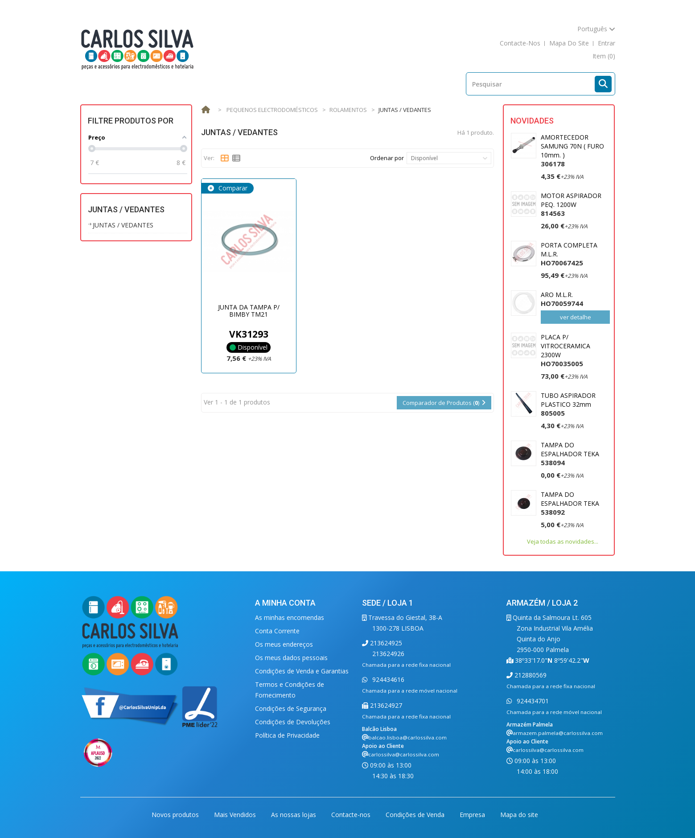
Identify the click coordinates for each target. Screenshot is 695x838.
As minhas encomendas (289, 617)
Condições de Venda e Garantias (302, 671)
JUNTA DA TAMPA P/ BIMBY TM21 (249, 310)
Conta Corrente (277, 631)
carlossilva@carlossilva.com (403, 754)
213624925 (385, 643)
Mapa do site (519, 814)
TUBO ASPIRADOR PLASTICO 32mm (568, 404)
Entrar (606, 43)
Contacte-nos (351, 814)
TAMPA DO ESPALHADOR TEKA (570, 454)
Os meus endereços (284, 644)
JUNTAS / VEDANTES (123, 225)
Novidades (532, 120)
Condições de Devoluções (292, 722)
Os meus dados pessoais (291, 657)
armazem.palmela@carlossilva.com (558, 733)
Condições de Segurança (290, 708)
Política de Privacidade (287, 735)
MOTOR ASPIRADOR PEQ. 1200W (571, 204)
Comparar (232, 188)
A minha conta (285, 602)
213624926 (388, 653)
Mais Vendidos (236, 814)
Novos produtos (176, 814)
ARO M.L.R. (562, 299)
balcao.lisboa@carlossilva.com (407, 737)
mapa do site (569, 43)
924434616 (387, 679)
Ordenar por (387, 158)
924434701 (532, 701)
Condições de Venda (416, 814)
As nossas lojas (294, 814)
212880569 (530, 675)
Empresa (473, 814)
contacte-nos (520, 43)
